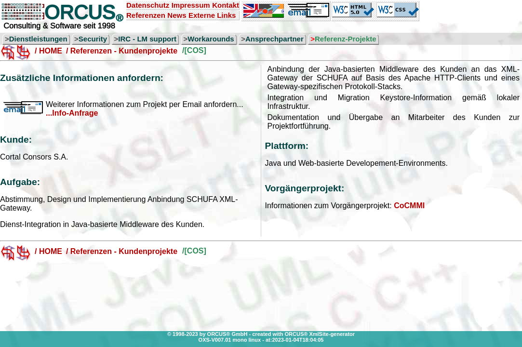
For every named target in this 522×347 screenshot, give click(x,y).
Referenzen (145, 15)
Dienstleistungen (38, 39)
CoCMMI (409, 205)
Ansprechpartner (274, 39)
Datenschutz (147, 5)
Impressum (191, 5)
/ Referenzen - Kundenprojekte (121, 51)
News (176, 15)
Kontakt (225, 5)
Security (93, 39)
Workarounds (210, 39)
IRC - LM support (147, 39)
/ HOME (48, 51)
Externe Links (212, 15)
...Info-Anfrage (72, 113)
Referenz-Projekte (345, 39)
